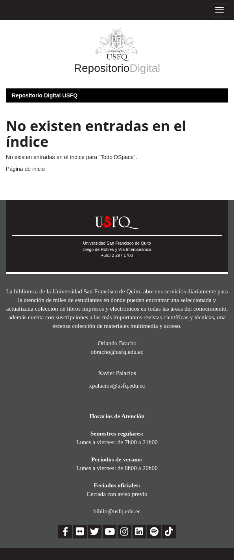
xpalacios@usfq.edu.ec (117, 385)
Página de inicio (25, 169)
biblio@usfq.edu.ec (116, 511)
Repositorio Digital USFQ (44, 95)
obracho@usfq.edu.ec (117, 351)
